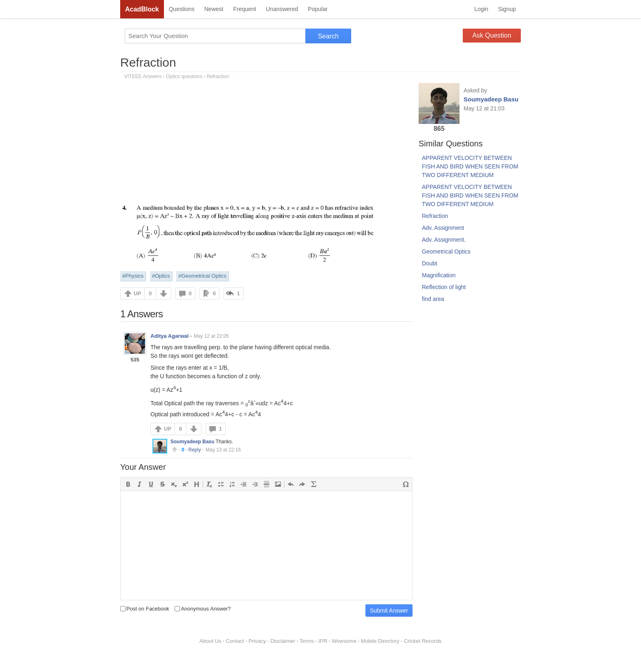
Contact (235, 641)
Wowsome (344, 641)
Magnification (439, 275)
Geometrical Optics (446, 251)
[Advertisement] (266, 144)
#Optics (161, 276)
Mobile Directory (380, 641)
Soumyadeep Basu (192, 441)
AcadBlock (142, 9)
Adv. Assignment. (444, 239)
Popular (317, 9)
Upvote (174, 449)
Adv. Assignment (443, 227)
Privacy (257, 641)
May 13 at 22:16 (223, 450)
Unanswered (282, 9)
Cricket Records (423, 641)
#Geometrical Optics (202, 276)
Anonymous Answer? (203, 609)
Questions (182, 9)
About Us (210, 641)
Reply (194, 450)
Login (481, 9)
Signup (507, 9)
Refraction (148, 62)
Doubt (429, 263)
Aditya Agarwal (169, 336)
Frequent (244, 9)
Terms (307, 641)
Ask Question (491, 35)
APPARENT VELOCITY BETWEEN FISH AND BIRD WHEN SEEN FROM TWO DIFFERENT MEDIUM (470, 166)
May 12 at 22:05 (211, 336)
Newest (214, 9)
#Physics (132, 276)
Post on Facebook (144, 609)
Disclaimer (282, 641)
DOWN (163, 293)
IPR (322, 641)
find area (433, 299)
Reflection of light (444, 287)
